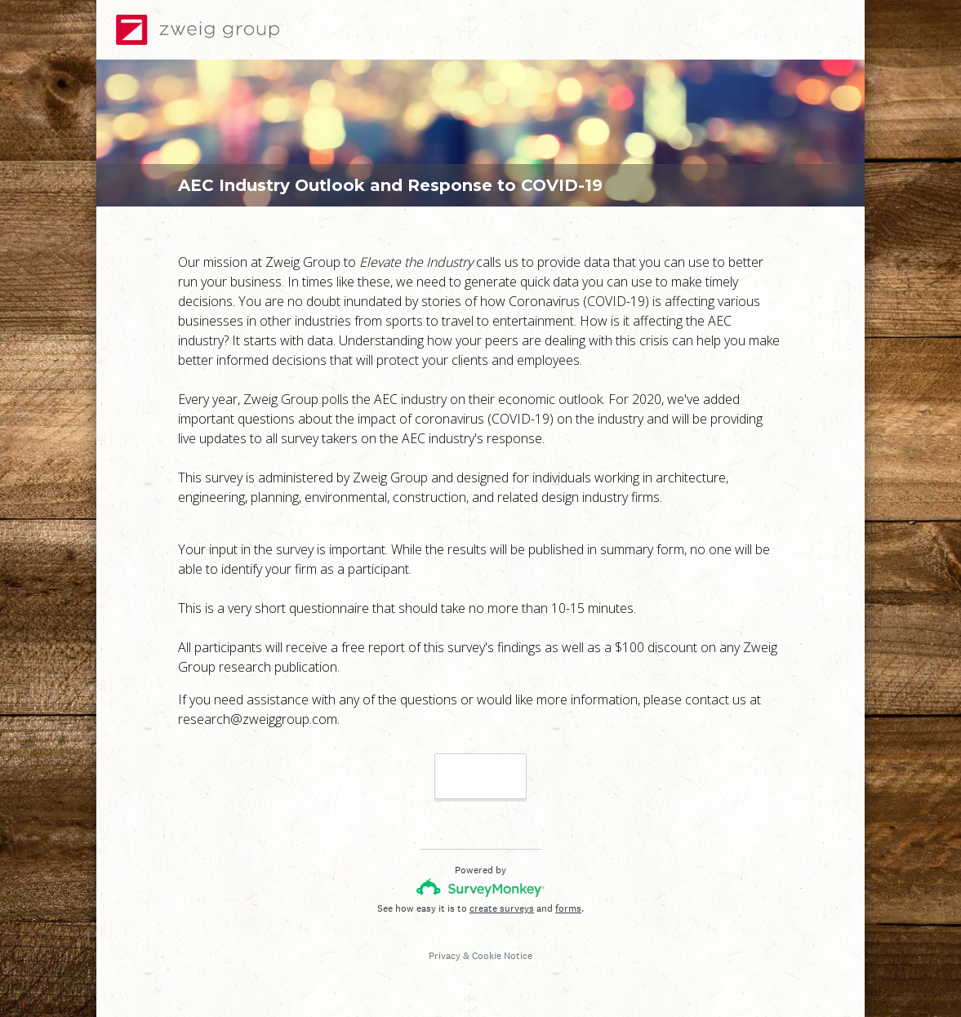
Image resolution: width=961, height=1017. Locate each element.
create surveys (501, 908)
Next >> (480, 776)
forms (568, 908)
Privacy (444, 955)
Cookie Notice (502, 955)
